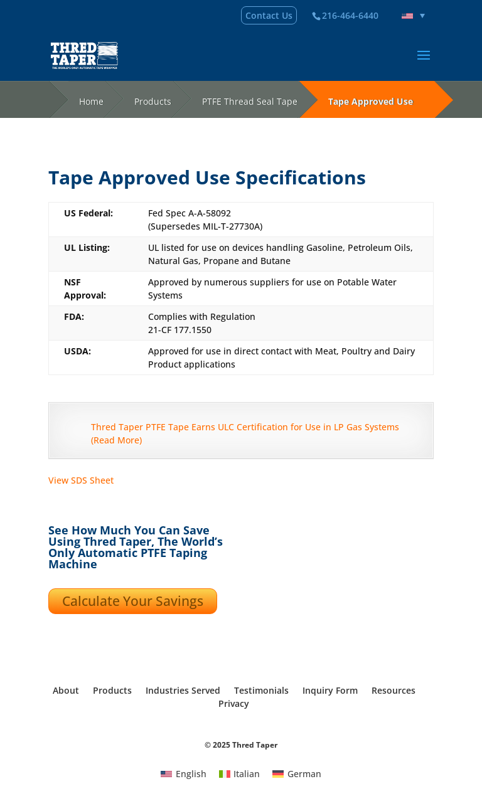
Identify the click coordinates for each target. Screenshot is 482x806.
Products (152, 101)
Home (91, 101)
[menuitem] (413, 15)
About (66, 690)
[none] (413, 15)
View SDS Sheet (81, 480)
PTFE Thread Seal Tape (249, 101)
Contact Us (268, 15)
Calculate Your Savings (132, 601)
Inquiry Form (330, 690)
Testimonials (261, 690)
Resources (393, 690)
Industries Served (183, 690)
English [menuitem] (191, 774)
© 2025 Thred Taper (241, 745)
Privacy (233, 703)
